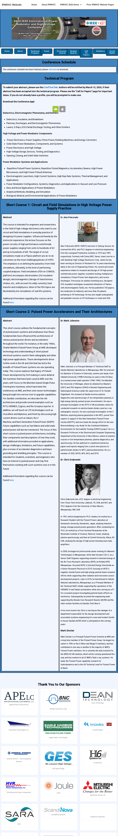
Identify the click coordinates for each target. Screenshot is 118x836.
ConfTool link (51, 87)
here (11, 302)
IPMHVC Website (12, 4)
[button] (7, 51)
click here (53, 69)
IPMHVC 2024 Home (71, 4)
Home (34, 5)
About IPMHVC (49, 5)
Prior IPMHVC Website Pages (100, 5)
